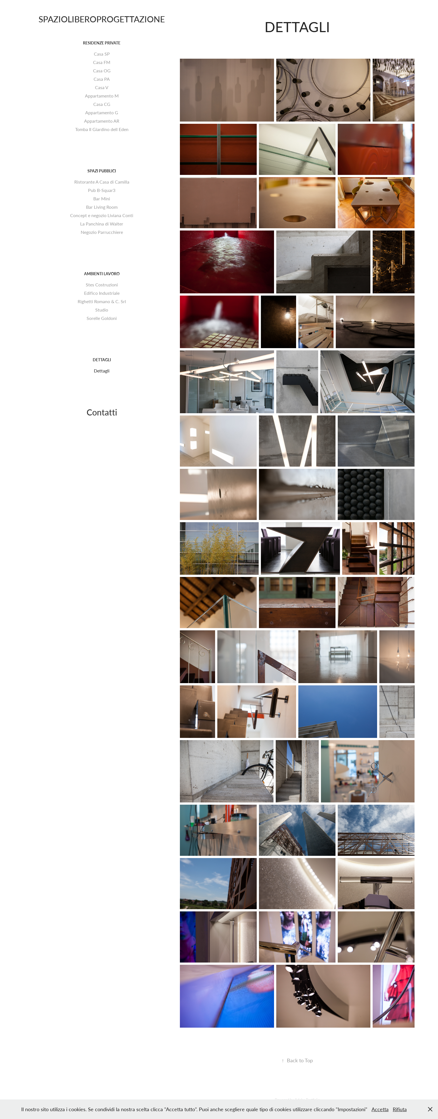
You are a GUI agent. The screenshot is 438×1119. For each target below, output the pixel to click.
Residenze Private (101, 43)
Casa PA (102, 79)
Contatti (102, 412)
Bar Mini (101, 198)
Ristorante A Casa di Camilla (101, 182)
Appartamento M (102, 96)
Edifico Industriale (102, 293)
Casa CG (101, 104)
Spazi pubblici (101, 171)
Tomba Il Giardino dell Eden (101, 129)
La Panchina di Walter (101, 224)
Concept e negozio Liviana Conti (101, 215)
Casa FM (101, 62)
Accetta (380, 1109)
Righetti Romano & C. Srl (102, 301)
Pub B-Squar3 (101, 190)
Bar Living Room (102, 207)
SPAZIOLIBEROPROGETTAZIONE (102, 19)
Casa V (101, 87)
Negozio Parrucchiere (102, 232)
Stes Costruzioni (102, 285)
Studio (101, 310)
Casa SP (102, 54)
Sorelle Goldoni (102, 318)
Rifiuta (400, 1109)
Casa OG (102, 70)
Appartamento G (101, 112)
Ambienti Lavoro (102, 273)
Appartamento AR (101, 121)
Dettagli (102, 359)
